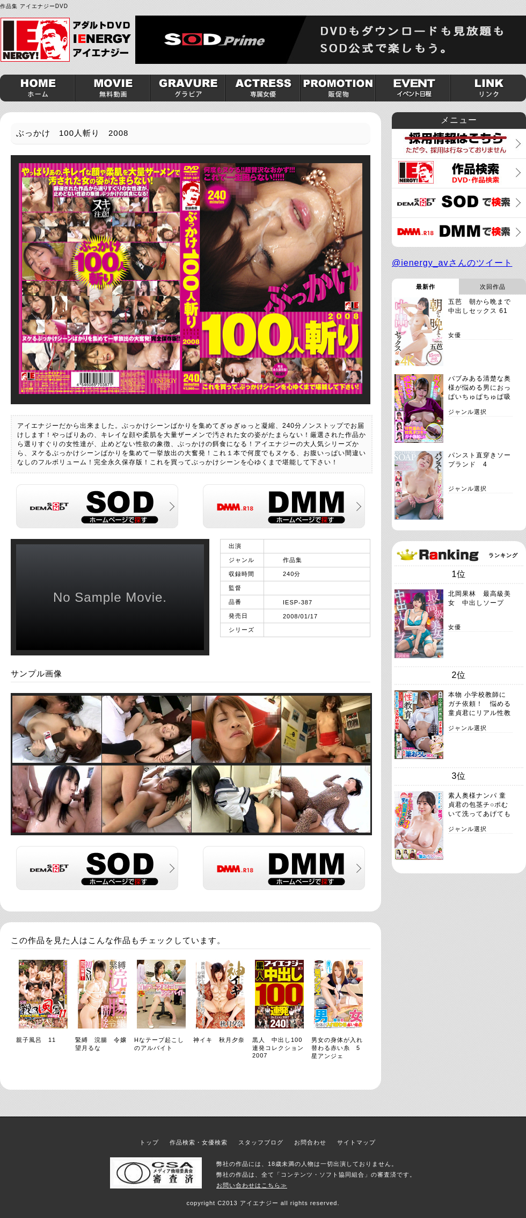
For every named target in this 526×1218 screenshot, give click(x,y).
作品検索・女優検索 (199, 1142)
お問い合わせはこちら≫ (251, 1185)
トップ (149, 1142)
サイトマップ (356, 1142)
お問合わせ (310, 1142)
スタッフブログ (260, 1142)
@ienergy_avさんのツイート (452, 262)
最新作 (425, 286)
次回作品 (493, 286)
